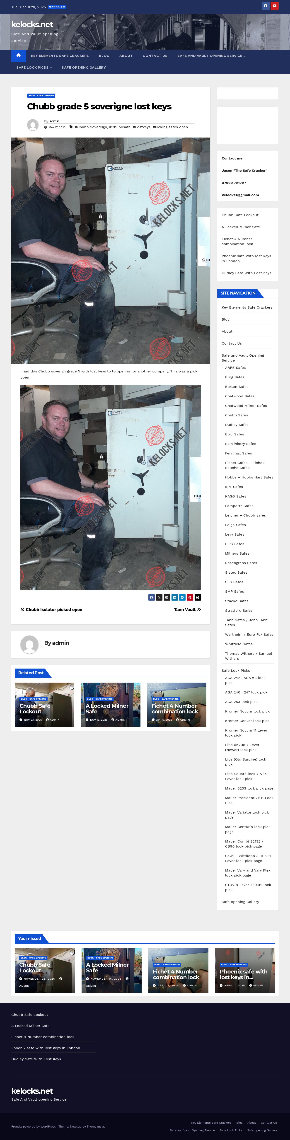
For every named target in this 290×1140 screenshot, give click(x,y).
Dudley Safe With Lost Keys (247, 273)
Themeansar (95, 1126)
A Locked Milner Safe (107, 709)
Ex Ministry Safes (240, 444)
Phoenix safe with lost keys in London (244, 977)
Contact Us (155, 56)
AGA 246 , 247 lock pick (246, 692)
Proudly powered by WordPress (34, 1126)
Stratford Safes (239, 610)
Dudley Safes (237, 425)
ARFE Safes (235, 367)
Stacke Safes (237, 601)
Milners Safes (237, 553)
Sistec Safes (236, 572)
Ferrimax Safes (238, 453)
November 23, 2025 (40, 978)
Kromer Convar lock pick (247, 721)
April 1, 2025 (235, 985)
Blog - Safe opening (41, 95)
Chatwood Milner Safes (246, 405)
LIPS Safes (234, 544)
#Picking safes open (170, 127)
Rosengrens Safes (241, 563)
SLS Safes (234, 582)
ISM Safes (234, 487)
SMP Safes (234, 591)
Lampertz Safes (239, 506)
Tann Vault (187, 609)
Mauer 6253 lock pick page (249, 788)
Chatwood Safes (240, 396)
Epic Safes (234, 434)
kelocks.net (32, 24)
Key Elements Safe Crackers (60, 56)
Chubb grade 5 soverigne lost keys (99, 106)
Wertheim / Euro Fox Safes (249, 634)
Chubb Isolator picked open (51, 609)
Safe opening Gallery (84, 67)
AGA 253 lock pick (241, 702)
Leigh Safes (235, 525)
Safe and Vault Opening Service (210, 56)
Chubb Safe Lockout (35, 709)
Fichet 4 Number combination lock (175, 709)
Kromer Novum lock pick (247, 711)
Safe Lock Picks (33, 67)
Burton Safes (237, 386)
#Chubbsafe (119, 127)
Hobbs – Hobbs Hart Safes (249, 477)
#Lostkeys (141, 127)
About (126, 56)
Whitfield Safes (239, 644)
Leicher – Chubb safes (245, 515)
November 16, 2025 (107, 978)
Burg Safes (234, 377)
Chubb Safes (236, 415)
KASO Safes (235, 496)
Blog (104, 56)
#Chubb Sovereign (91, 127)
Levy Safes (234, 534)
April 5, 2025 (168, 985)
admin (54, 121)
